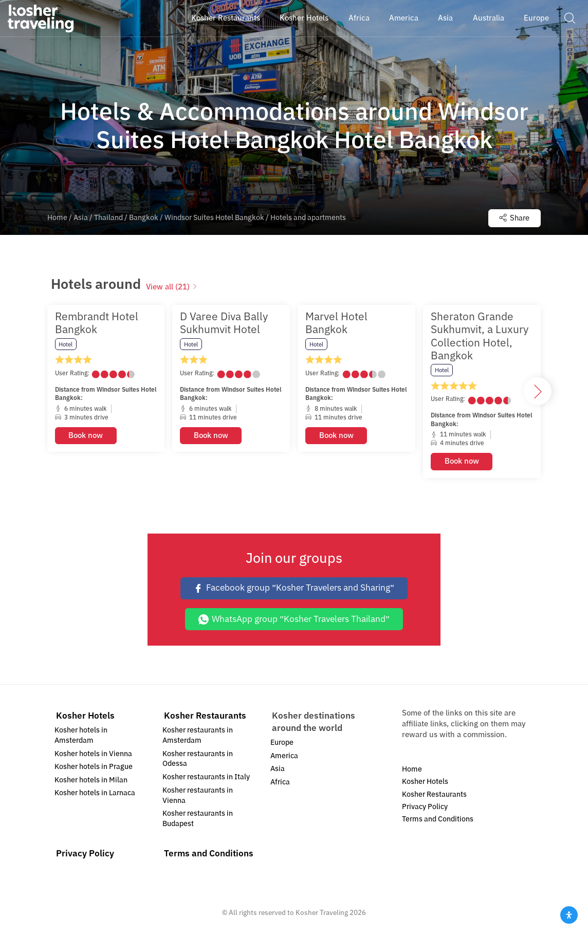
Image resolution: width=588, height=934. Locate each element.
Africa (280, 783)
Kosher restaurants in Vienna (197, 796)
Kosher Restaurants (205, 716)
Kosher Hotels (85, 716)
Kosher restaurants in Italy (206, 777)
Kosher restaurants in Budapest (197, 819)
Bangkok (143, 218)
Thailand (108, 218)
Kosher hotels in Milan (90, 780)
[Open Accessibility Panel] (569, 915)
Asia (81, 218)
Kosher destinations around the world (313, 722)
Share (513, 218)
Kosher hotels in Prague (93, 767)
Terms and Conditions (208, 854)
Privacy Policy (85, 854)
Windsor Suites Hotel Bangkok (214, 218)
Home (57, 218)
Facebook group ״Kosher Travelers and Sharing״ (294, 588)
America (284, 756)
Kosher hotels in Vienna (93, 754)
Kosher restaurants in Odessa (197, 759)
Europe (281, 743)
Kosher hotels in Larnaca (94, 794)
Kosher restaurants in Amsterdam (197, 736)
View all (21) (171, 287)
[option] (106, 392)
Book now (85, 436)
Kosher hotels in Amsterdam (80, 736)
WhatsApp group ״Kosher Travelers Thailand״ (294, 620)
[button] (569, 18)
